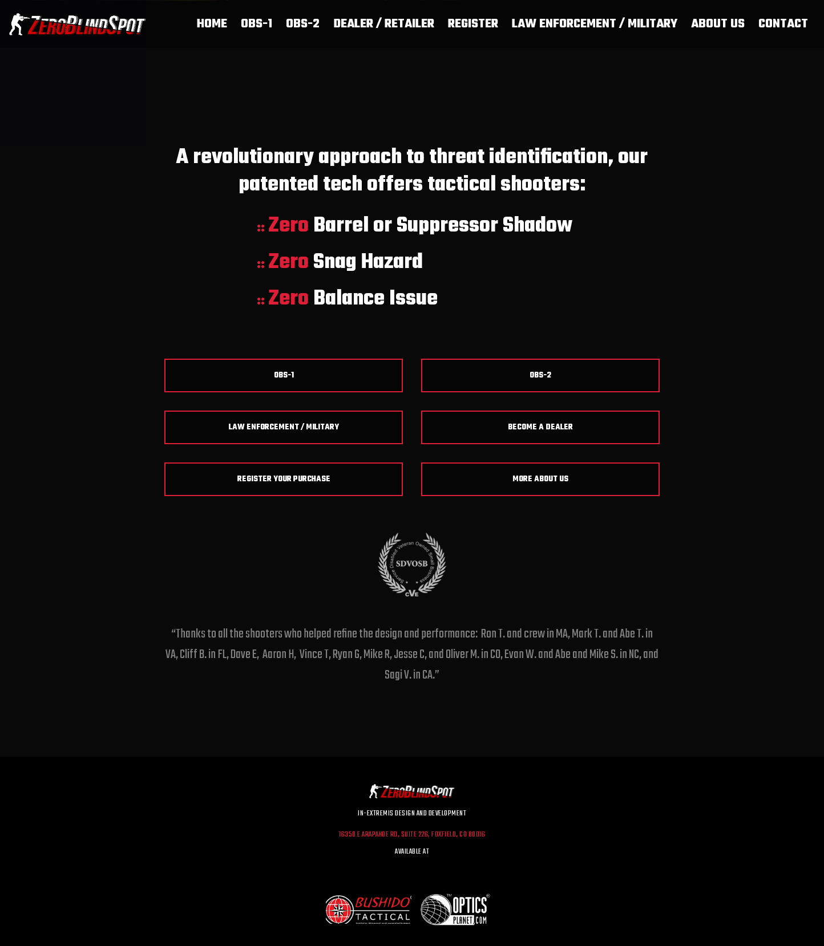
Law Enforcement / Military (594, 24)
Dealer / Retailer (383, 24)
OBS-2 (303, 24)
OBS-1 (256, 24)
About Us (718, 24)
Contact (783, 24)
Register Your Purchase (283, 479)
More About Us (540, 479)
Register (473, 24)
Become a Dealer (540, 427)
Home (212, 24)
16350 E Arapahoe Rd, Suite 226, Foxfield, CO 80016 (412, 835)
